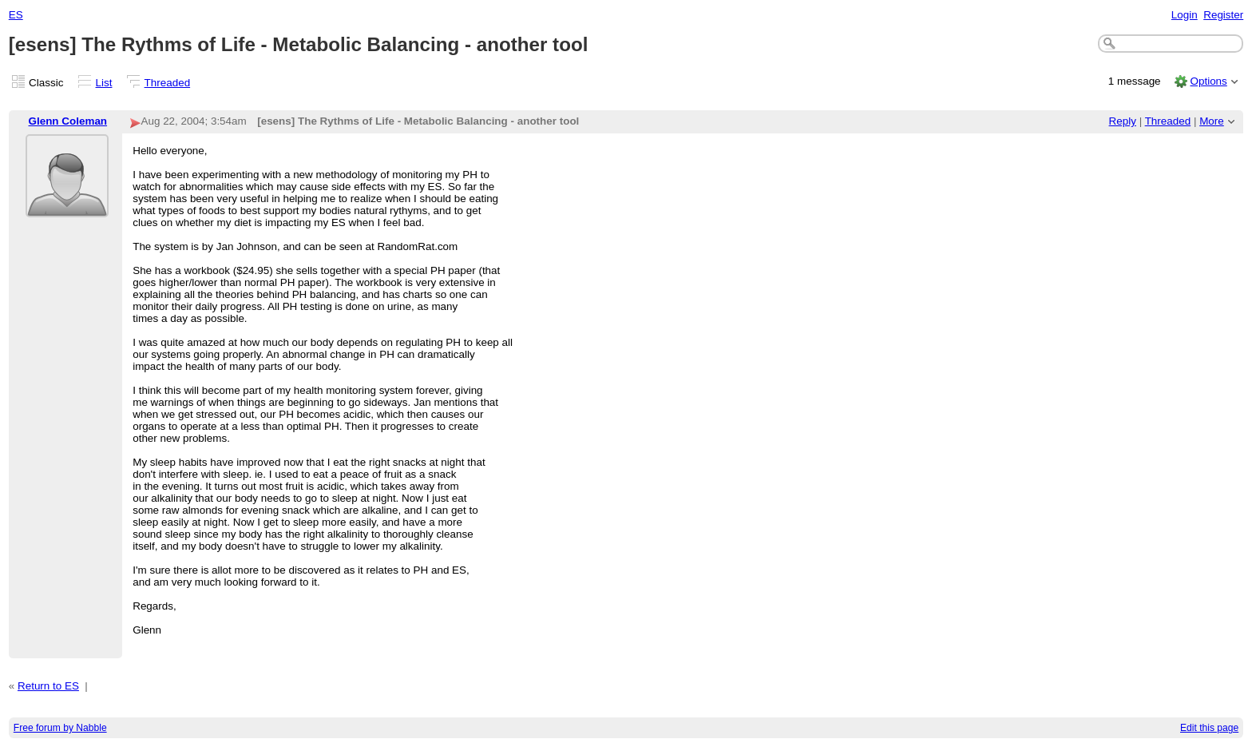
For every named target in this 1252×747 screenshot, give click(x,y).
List (104, 83)
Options (1208, 81)
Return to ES (48, 686)
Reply (1122, 121)
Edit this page (1209, 727)
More (1211, 121)
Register (1223, 15)
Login (1184, 15)
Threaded (168, 83)
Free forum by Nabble (60, 727)
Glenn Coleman (68, 121)
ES (16, 15)
